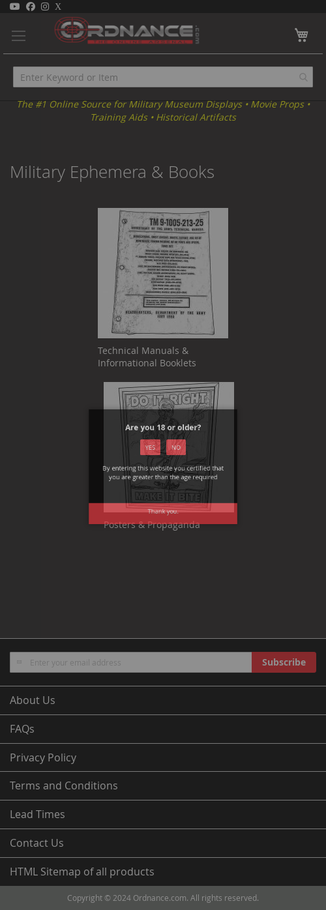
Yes (153, 457)
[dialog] (163, 455)
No (173, 457)
